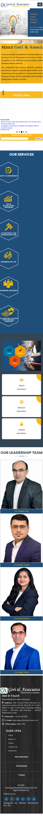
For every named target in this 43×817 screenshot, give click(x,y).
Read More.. (6, 83)
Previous (3, 22)
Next (39, 22)
